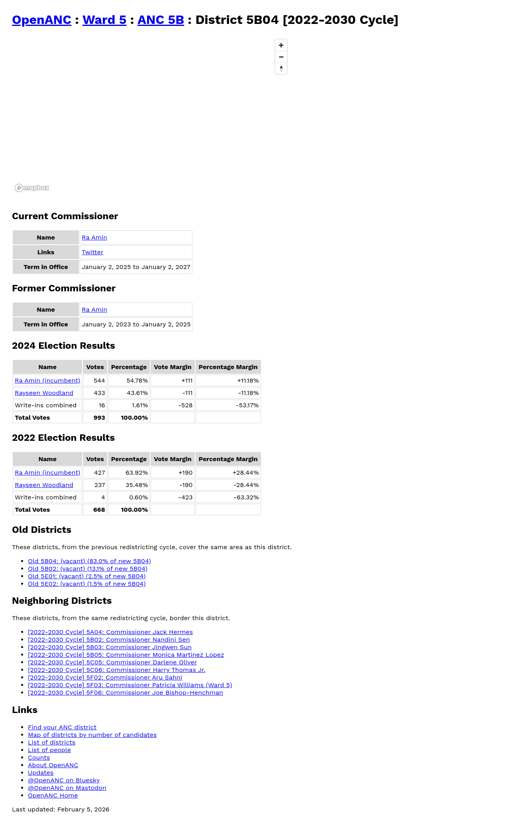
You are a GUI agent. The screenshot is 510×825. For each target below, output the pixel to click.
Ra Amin (94, 237)
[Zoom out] (281, 57)
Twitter (92, 252)
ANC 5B (160, 19)
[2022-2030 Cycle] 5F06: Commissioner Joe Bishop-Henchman (125, 692)
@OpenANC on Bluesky (64, 780)
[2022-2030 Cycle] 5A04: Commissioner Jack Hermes (110, 632)
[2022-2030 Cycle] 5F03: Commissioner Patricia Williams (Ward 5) (130, 685)
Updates (40, 772)
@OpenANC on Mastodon (67, 788)
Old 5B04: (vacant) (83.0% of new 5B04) (89, 561)
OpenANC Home (53, 795)
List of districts (51, 742)
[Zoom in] (281, 45)
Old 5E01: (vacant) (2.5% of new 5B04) (87, 576)
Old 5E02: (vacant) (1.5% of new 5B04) (87, 583)
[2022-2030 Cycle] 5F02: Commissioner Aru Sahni (105, 677)
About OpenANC (53, 765)
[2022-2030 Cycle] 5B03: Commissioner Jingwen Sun (110, 647)
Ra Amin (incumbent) (47, 380)
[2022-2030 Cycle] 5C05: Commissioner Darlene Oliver (112, 662)
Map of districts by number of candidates (92, 735)
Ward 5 (104, 19)
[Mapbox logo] (31, 187)
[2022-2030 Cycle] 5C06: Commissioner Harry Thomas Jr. (116, 670)
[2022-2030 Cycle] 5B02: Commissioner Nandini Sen (109, 639)
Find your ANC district (62, 727)
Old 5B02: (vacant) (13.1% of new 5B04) (87, 568)
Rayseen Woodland (44, 393)
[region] (151, 115)
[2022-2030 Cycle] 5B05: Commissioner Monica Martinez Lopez (126, 654)
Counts (39, 757)
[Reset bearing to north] (281, 68)
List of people (49, 750)
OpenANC (41, 19)
